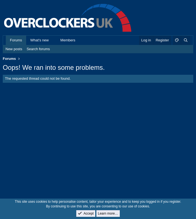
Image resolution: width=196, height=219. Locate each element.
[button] (52, 40)
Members (67, 40)
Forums (16, 40)
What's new (39, 40)
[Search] (185, 40)
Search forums (38, 49)
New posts (14, 49)
